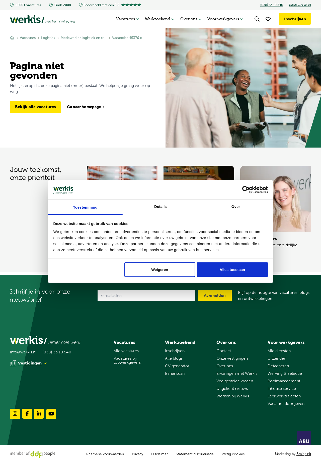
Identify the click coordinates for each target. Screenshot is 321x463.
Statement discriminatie (195, 454)
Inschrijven (295, 19)
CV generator (177, 366)
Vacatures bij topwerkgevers (127, 360)
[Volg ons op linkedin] (39, 414)
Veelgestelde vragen (234, 381)
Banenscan (175, 374)
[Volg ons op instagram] (15, 414)
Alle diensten (279, 351)
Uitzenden (277, 358)
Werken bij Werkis (232, 396)
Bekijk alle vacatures (35, 106)
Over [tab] (235, 206)
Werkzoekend (159, 19)
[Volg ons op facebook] (27, 414)
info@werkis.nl (300, 5)
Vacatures (127, 19)
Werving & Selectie (285, 374)
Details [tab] (160, 206)
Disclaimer (159, 454)
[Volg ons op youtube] (51, 414)
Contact (223, 351)
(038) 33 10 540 (271, 5)
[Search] (257, 19)
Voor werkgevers (225, 19)
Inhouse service (282, 389)
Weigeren (159, 269)
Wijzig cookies (233, 454)
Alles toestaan (232, 269)
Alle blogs (174, 358)
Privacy (137, 454)
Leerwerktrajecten (284, 396)
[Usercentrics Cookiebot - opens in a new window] (246, 190)
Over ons (190, 19)
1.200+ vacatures (25, 5)
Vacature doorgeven (286, 404)
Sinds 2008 (60, 5)
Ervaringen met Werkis (236, 374)
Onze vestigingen (232, 358)
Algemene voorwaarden (105, 454)
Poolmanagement (284, 381)
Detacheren (278, 366)
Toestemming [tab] (85, 207)
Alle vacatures (126, 351)
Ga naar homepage (86, 107)
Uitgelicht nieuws (232, 389)
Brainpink (303, 454)
